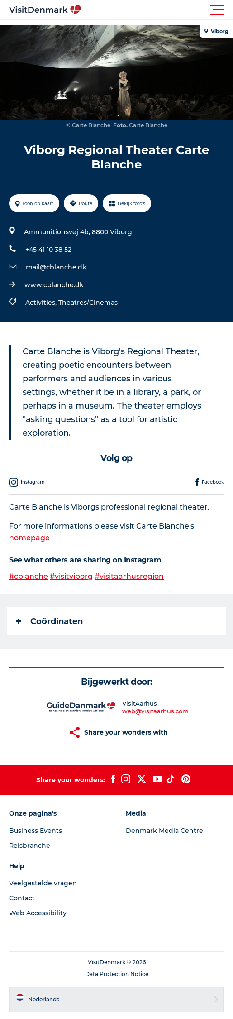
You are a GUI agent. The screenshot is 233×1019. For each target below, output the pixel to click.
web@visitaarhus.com (155, 711)
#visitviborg (71, 576)
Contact (22, 898)
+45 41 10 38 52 (48, 249)
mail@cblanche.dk (56, 267)
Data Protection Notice (116, 974)
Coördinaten (49, 621)
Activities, (41, 302)
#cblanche (28, 576)
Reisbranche (29, 845)
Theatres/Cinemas (88, 302)
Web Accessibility (38, 913)
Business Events (35, 831)
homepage (29, 538)
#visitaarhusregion (129, 576)
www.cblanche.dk (54, 285)
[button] (157, 10)
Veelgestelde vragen (43, 883)
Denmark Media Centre (164, 831)
